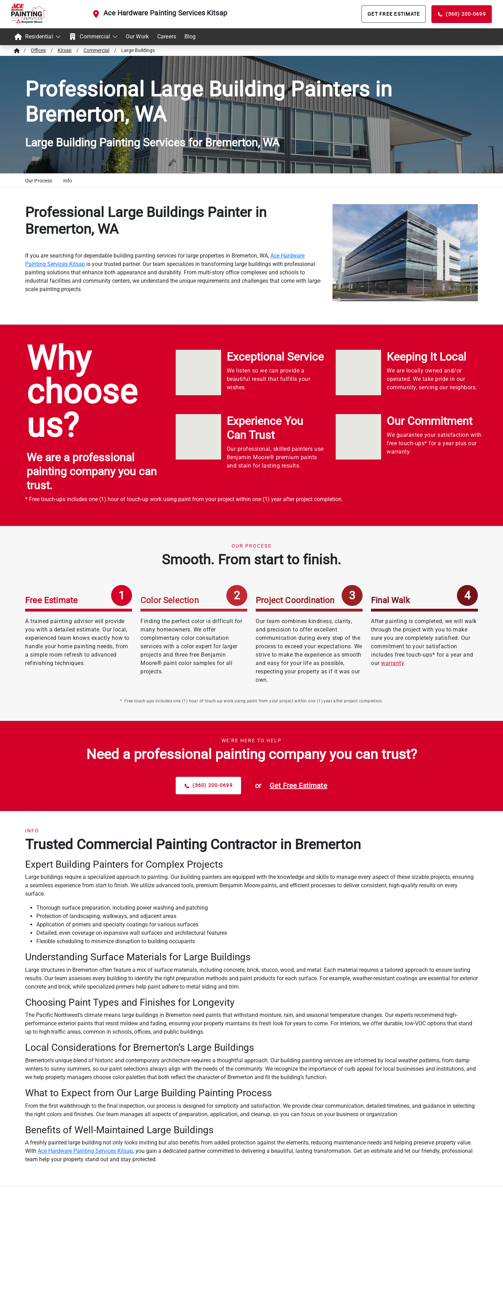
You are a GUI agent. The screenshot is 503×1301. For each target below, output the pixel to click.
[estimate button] (298, 785)
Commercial (92, 36)
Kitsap (65, 50)
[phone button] (208, 785)
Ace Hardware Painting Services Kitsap (165, 13)
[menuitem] (37, 36)
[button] (38, 181)
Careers (166, 36)
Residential (37, 36)
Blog (190, 36)
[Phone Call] (461, 14)
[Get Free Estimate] (394, 14)
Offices (38, 50)
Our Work (137, 36)
